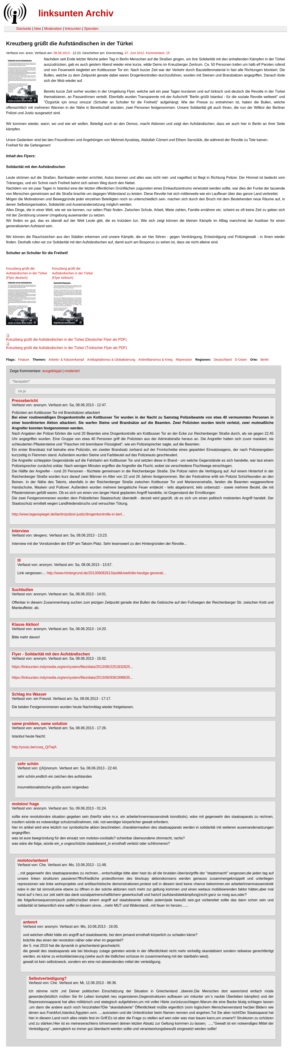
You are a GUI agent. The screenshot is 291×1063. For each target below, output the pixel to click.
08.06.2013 (61, 53)
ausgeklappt (52, 371)
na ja (22, 391)
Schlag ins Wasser (29, 694)
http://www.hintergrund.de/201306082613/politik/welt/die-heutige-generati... (106, 573)
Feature (23, 359)
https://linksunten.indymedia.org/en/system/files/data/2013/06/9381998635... (72, 677)
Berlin (264, 359)
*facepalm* (21, 381)
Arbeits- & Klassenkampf (66, 359)
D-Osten (241, 359)
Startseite (23, 29)
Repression (184, 359)
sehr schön (28, 764)
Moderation (53, 29)
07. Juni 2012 (134, 53)
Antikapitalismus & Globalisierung (111, 359)
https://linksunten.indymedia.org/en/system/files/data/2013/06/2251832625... (72, 667)
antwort (30, 922)
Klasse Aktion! (25, 624)
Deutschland (223, 359)
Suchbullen (22, 589)
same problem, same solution (39, 723)
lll (19, 560)
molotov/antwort (33, 860)
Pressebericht (25, 400)
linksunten (73, 29)
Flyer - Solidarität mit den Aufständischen (51, 654)
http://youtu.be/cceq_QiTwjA (34, 747)
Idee (37, 29)
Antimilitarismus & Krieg (155, 359)
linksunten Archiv (75, 13)
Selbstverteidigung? (48, 978)
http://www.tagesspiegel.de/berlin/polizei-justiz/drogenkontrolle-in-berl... (68, 514)
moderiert (72, 371)
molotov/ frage (25, 804)
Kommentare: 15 (158, 53)
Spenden (91, 29)
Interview (20, 531)
